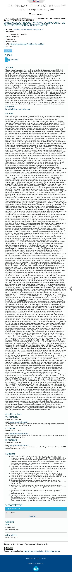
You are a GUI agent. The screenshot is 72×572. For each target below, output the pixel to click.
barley (7, 109)
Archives (40, 14)
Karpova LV (28, 29)
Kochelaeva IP (38, 29)
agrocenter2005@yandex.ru (19, 422)
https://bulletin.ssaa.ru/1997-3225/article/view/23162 (27, 44)
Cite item (8, 51)
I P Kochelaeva (11, 440)
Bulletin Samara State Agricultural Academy (36, 6)
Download (32, 516)
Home (6, 18)
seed (28, 109)
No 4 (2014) (21, 18)
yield (19, 109)
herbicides (13, 109)
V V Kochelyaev (11, 417)
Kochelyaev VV (18, 29)
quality (24, 109)
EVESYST (40, 563)
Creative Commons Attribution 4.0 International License (41, 551)
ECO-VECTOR (41, 558)
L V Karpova (10, 428)
